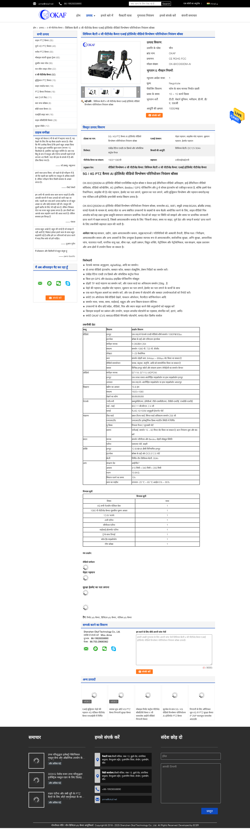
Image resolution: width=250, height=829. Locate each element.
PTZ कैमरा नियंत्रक (43, 91)
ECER (196, 825)
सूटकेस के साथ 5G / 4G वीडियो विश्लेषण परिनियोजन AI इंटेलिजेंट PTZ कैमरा (174, 712)
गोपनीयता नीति (57, 825)
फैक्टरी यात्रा (125, 15)
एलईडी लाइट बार (42, 114)
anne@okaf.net (45, 3)
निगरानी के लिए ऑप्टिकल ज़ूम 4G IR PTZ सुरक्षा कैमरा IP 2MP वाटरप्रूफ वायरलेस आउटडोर (201, 714)
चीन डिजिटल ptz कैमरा (74, 825)
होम (78, 15)
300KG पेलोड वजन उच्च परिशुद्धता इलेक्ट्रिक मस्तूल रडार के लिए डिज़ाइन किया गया (65, 776)
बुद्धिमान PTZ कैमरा (43, 80)
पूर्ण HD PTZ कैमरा (43, 46)
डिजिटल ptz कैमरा (108, 617)
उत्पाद (89, 15)
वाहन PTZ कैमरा (42, 40)
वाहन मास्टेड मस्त (42, 86)
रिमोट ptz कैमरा (93, 617)
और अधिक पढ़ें (55, 763)
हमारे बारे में (107, 15)
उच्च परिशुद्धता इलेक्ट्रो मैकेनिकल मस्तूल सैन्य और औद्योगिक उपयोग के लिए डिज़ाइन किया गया (65, 756)
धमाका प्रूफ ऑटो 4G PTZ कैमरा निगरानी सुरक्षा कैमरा (120, 711)
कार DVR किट (41, 97)
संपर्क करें (156, 115)
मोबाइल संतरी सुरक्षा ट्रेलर (45, 57)
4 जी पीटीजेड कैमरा (55, 27)
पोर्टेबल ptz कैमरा (124, 617)
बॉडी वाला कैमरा (41, 108)
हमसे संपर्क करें (168, 15)
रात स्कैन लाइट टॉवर (43, 69)
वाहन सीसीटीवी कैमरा (43, 120)
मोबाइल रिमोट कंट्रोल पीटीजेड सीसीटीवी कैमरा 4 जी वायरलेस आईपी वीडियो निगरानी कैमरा (147, 714)
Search (166, 3)
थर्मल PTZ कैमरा (42, 51)
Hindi (214, 3)
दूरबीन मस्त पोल (41, 63)
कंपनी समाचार (189, 15)
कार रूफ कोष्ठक (41, 103)
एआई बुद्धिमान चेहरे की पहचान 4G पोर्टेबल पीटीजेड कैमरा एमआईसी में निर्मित (93, 712)
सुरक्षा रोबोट (40, 126)
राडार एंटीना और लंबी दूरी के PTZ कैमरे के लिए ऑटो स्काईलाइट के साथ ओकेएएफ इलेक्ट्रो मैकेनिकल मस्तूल (65, 795)
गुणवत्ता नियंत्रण (145, 15)
